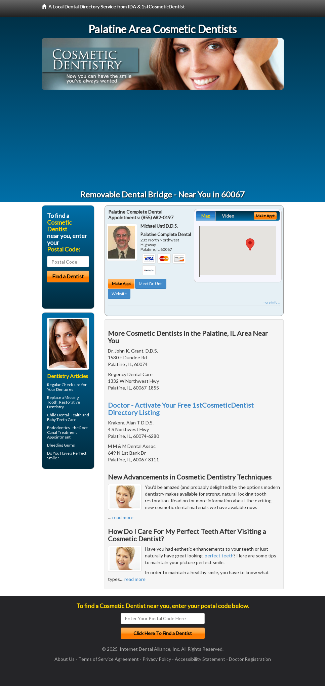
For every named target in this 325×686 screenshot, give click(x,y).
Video (228, 216)
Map (205, 216)
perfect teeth (219, 555)
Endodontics (58, 427)
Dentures (64, 389)
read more (122, 517)
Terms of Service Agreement (108, 659)
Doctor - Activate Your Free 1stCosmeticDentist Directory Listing (181, 408)
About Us (64, 659)
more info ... (271, 302)
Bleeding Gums (61, 445)
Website (119, 293)
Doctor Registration (250, 659)
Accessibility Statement (200, 659)
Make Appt (121, 283)
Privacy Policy (157, 659)
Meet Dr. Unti (151, 283)
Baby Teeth (57, 419)
